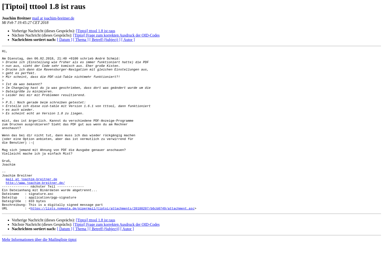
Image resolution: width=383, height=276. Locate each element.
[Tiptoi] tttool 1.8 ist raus (95, 31)
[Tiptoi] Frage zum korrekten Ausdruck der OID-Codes (116, 35)
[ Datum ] (64, 40)
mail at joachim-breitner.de (53, 18)
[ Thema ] (81, 40)
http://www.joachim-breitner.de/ (35, 209)
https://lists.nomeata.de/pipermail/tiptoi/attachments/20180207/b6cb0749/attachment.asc (112, 240)
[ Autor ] (128, 40)
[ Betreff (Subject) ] (104, 40)
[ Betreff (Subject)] (104, 261)
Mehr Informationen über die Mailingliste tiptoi (39, 272)
